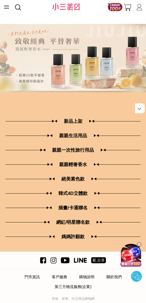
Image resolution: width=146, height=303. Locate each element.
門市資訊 (32, 277)
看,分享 (98, 260)
